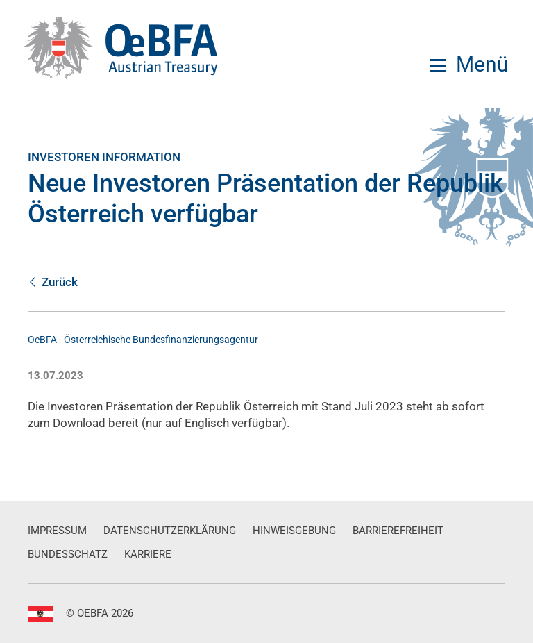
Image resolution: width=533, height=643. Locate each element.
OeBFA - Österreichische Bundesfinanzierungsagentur (143, 339)
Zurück (53, 282)
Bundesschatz (68, 554)
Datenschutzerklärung (169, 530)
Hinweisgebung (294, 530)
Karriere (147, 554)
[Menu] (469, 64)
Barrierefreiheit (398, 530)
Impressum (57, 530)
